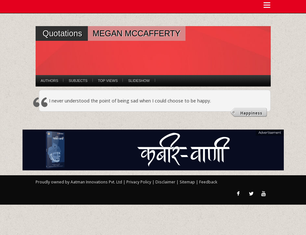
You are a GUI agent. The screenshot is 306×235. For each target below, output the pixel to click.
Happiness (251, 113)
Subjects (78, 81)
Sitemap (188, 182)
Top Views (108, 81)
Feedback (208, 182)
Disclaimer (165, 182)
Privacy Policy (139, 182)
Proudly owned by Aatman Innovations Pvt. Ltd (79, 182)
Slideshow (139, 81)
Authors (49, 81)
